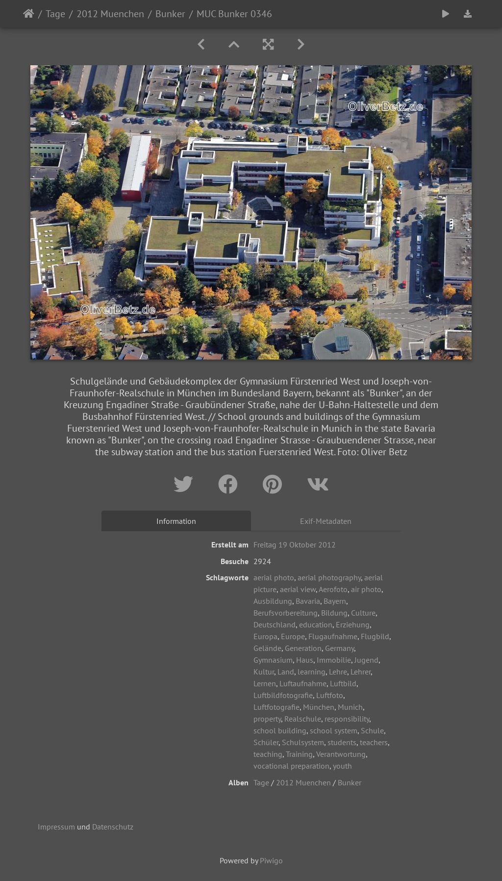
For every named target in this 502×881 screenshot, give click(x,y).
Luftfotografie (276, 707)
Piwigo (271, 860)
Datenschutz (112, 826)
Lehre (338, 671)
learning (312, 671)
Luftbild (343, 683)
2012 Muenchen (110, 13)
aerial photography (329, 577)
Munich (350, 707)
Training (299, 754)
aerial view (298, 589)
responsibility (347, 719)
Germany (339, 648)
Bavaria (308, 601)
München (318, 707)
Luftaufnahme (302, 683)
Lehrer (361, 671)
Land (285, 671)
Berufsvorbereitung (285, 613)
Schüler (265, 742)
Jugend (366, 660)
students (341, 742)
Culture (363, 613)
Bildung (334, 613)
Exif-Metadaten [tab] (325, 521)
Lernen (264, 683)
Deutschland (274, 624)
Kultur (263, 671)
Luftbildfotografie (283, 695)
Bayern (335, 601)
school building (279, 730)
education (315, 624)
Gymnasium (273, 660)
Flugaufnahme (332, 636)
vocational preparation (291, 766)
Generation (303, 648)
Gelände (267, 648)
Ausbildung (272, 601)
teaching (267, 754)
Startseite (28, 13)
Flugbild (375, 636)
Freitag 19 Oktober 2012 (294, 544)
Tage (55, 13)
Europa (265, 636)
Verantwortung (341, 754)
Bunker (170, 13)
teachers (374, 742)
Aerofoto (333, 589)
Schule (372, 730)
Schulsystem (303, 742)
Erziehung (353, 624)
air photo (366, 589)
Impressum (56, 826)
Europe (293, 636)
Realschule (302, 719)
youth (342, 766)
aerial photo (273, 577)
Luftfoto (329, 695)
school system (333, 730)
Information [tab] (176, 521)
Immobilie (334, 660)
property (267, 719)
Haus (304, 660)
